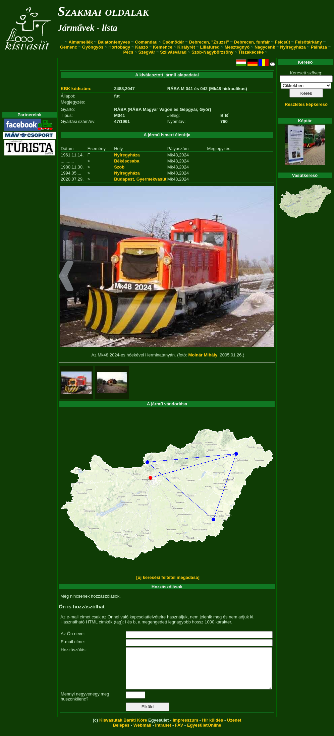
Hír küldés (212, 728)
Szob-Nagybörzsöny (212, 52)
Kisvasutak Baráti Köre (123, 728)
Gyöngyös (93, 47)
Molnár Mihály (203, 354)
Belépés (121, 733)
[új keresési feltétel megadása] (168, 577)
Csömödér (173, 42)
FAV (179, 733)
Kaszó (141, 47)
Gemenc (68, 47)
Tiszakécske (251, 52)
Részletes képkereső (306, 104)
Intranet (163, 733)
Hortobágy (119, 47)
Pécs (128, 52)
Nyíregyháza (293, 47)
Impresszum (185, 728)
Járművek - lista (87, 28)
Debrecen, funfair (252, 42)
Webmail (142, 733)
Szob (119, 167)
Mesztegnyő (237, 47)
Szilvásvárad (173, 52)
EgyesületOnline (204, 733)
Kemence (162, 47)
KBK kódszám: (76, 88)
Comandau (146, 42)
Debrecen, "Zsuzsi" (209, 42)
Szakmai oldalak (103, 11)
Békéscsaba (126, 160)
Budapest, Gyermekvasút (140, 179)
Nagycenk (265, 47)
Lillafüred (210, 47)
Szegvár (146, 52)
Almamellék (80, 42)
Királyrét (186, 47)
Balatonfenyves (114, 42)
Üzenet (234, 728)
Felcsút (282, 42)
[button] (66, 277)
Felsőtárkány (308, 42)
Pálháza (319, 47)
